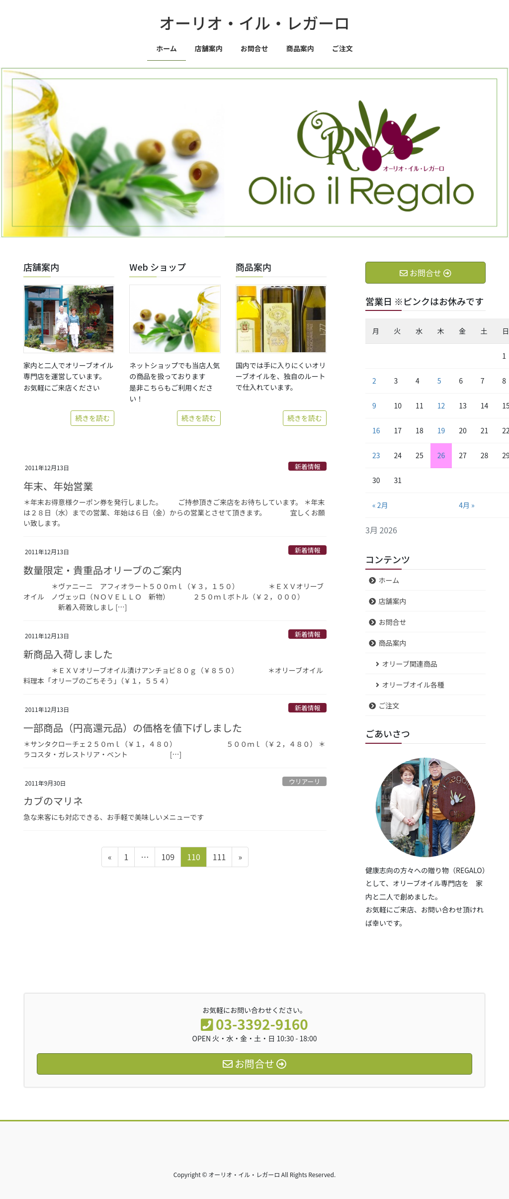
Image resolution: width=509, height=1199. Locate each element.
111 (219, 858)
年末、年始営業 (58, 486)
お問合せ (393, 622)
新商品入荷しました (68, 654)
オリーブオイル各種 (413, 685)
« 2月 (380, 505)
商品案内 (393, 643)
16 (376, 430)
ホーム (389, 580)
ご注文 (389, 705)
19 (441, 430)
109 (167, 858)
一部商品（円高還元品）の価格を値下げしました (132, 727)
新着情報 (307, 466)
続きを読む (92, 418)
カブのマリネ (53, 801)
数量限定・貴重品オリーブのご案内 (102, 570)
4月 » (467, 505)
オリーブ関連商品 (409, 664)
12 (441, 405)
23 (376, 455)
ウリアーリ (304, 781)
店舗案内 (393, 601)
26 (441, 455)
